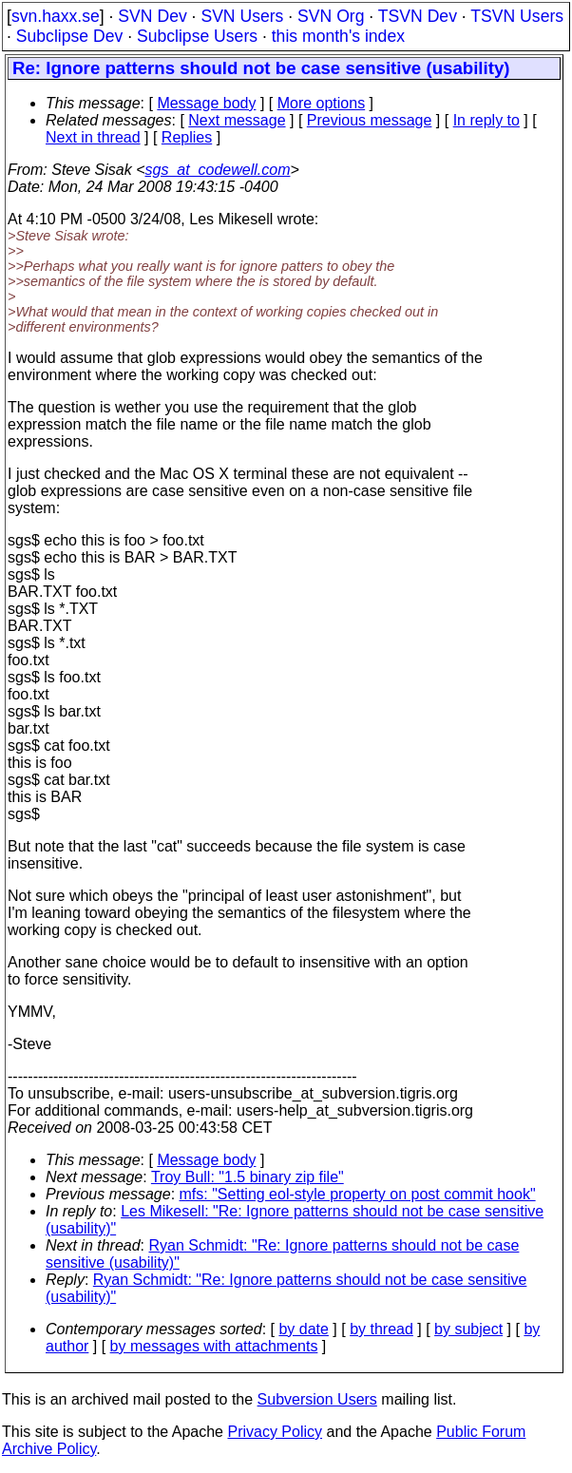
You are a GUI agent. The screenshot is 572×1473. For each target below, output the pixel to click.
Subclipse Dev (69, 36)
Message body (206, 103)
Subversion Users (317, 1399)
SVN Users (241, 16)
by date (303, 1329)
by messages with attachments (214, 1346)
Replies (187, 137)
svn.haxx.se (55, 16)
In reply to (486, 120)
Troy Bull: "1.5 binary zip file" (247, 1177)
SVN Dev (152, 16)
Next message (236, 120)
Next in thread (93, 137)
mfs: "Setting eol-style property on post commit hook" (358, 1194)
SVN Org (330, 16)
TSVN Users (516, 16)
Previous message (369, 120)
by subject (468, 1329)
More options (321, 103)
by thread (381, 1329)
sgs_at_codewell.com (218, 170)
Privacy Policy (274, 1432)
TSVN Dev (417, 16)
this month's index (338, 36)
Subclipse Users (197, 36)
